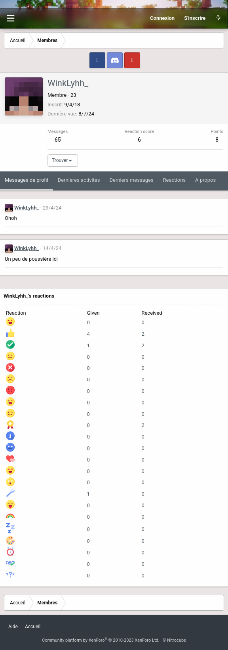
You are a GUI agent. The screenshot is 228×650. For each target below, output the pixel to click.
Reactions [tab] (174, 180)
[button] (10, 18)
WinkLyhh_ (26, 208)
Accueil (32, 626)
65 (58, 140)
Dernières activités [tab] (79, 180)
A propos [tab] (205, 180)
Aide (13, 626)
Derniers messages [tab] (131, 180)
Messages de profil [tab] (26, 180)
